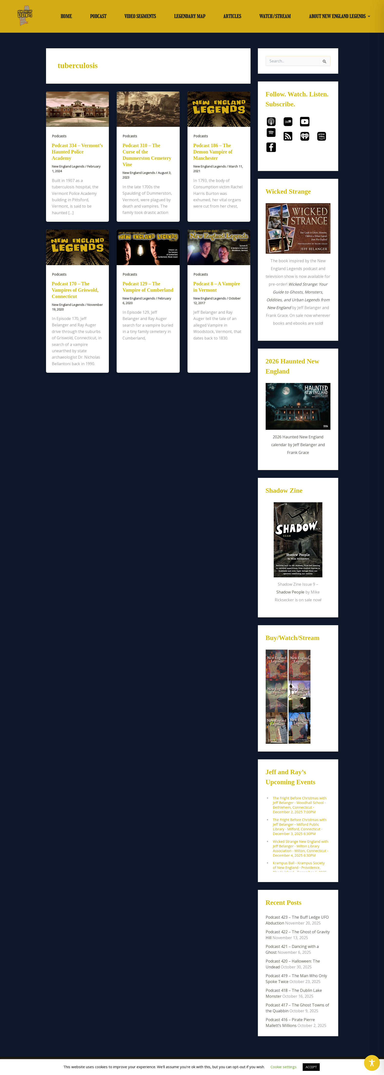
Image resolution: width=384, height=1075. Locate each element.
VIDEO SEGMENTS (140, 16)
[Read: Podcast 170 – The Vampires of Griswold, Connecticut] (77, 247)
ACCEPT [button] (311, 1067)
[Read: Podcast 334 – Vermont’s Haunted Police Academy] (77, 108)
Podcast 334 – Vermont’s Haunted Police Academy (77, 152)
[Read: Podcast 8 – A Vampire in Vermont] (219, 247)
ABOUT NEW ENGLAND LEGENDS (339, 16)
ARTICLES (232, 16)
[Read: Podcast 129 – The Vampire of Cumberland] (148, 247)
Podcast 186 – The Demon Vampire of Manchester (213, 152)
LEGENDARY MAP (189, 16)
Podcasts (59, 136)
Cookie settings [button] (284, 1066)
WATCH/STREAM (275, 16)
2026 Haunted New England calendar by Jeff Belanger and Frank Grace (298, 444)
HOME (66, 16)
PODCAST (98, 16)
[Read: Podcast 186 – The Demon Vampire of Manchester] (219, 108)
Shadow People (290, 592)
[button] (339, 16)
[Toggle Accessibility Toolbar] (372, 1063)
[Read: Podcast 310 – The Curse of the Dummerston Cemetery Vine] (148, 108)
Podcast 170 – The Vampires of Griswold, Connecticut (75, 290)
